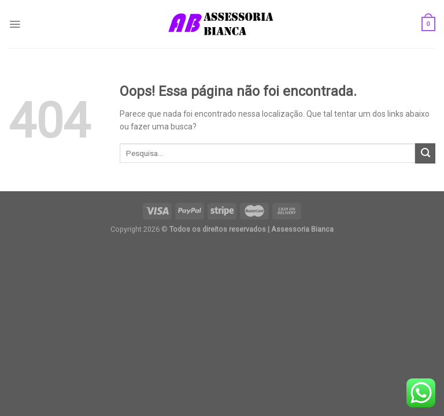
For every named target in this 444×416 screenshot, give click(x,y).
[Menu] (15, 24)
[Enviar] (425, 153)
